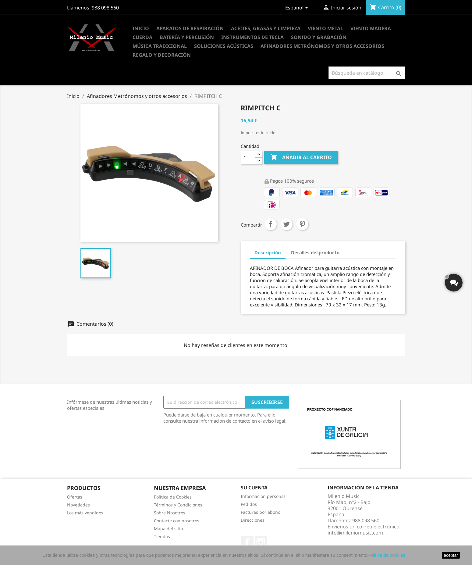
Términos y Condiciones (178, 505)
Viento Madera (370, 28)
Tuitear (286, 224)
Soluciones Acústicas (223, 46)
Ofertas (74, 497)
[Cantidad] (248, 157)
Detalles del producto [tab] (315, 252)
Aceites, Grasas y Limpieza (265, 28)
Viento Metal (325, 28)
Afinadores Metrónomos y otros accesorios (322, 46)
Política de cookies (386, 555)
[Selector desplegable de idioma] (297, 8)
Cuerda (142, 37)
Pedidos (249, 504)
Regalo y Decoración (162, 55)
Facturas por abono (260, 512)
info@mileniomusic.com (355, 532)
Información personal (263, 496)
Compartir (270, 224)
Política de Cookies (173, 497)
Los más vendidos (85, 513)
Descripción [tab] (267, 252)
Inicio (141, 28)
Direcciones (252, 520)
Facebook (247, 542)
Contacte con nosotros (176, 521)
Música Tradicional (160, 46)
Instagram (261, 542)
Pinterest (302, 224)
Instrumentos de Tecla (252, 37)
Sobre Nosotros (169, 513)
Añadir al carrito (301, 158)
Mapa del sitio (168, 528)
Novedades (78, 505)
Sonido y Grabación (318, 37)
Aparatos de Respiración (190, 28)
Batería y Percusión (187, 37)
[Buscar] (366, 72)
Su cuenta (254, 487)
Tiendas (162, 536)
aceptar (451, 555)
